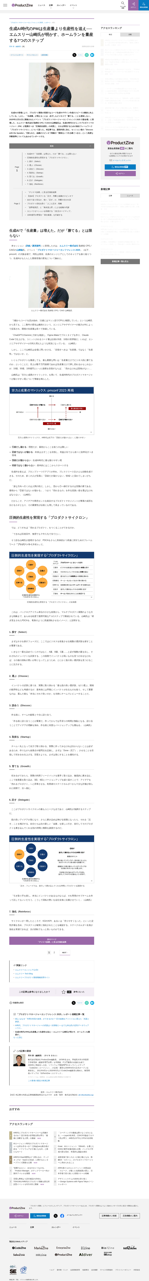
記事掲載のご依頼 (109, 1216)
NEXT (65, 952)
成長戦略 (44, 55)
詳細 (28, 246)
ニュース (41, 5)
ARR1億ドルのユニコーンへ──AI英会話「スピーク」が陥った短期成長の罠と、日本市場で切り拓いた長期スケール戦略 (75, 1170)
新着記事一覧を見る (120, 261)
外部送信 (137, 1270)
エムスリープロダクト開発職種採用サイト (32, 977)
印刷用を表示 (16, 1003)
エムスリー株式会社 (68, 246)
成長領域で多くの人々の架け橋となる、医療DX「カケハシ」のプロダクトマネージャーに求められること (75, 1160)
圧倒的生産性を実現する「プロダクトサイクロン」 (48, 158)
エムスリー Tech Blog (24, 974)
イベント (73, 5)
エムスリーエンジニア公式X (26, 970)
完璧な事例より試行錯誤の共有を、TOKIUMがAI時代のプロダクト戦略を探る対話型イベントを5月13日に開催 (31, 1181)
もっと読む (17, 1037)
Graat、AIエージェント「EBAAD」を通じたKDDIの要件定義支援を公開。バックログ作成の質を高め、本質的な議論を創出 (76, 1149)
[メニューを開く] (5, 5)
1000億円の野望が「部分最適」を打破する (44, 215)
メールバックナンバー (120, 160)
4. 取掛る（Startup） (35, 173)
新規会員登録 (119, 167)
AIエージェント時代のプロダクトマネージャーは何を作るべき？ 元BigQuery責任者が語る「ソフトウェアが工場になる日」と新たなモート (122, 52)
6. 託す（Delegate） (35, 180)
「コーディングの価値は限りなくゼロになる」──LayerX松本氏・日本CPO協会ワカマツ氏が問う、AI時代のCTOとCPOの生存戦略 (122, 91)
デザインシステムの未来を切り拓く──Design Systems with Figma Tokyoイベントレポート (76, 1181)
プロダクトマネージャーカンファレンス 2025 (58, 250)
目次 (71, 146)
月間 (130, 35)
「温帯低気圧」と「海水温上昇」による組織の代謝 (48, 207)
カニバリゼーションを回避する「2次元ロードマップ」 (49, 211)
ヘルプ (51, 1270)
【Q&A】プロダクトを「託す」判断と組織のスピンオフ (50, 196)
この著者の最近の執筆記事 (39, 1081)
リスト (80, 55)
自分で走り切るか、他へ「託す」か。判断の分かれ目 (49, 200)
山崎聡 (19, 250)
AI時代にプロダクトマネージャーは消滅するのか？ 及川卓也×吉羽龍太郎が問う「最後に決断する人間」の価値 (30, 1135)
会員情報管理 (75, 1270)
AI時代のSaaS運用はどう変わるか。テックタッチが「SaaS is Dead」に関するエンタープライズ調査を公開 (31, 1160)
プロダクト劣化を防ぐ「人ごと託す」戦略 (44, 204)
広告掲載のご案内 (130, 1216)
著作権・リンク (62, 1270)
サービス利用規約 (106, 1270)
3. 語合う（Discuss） (36, 169)
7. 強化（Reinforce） (35, 184)
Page (17, 204)
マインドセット (32, 55)
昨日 (110, 35)
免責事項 (85, 1270)
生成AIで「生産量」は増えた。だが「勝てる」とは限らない (51, 154)
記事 (51, 5)
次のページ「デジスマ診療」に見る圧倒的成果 (51, 940)
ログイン (120, 173)
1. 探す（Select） (34, 161)
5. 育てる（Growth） (35, 176)
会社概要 (94, 1270)
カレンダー (61, 5)
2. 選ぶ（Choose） (35, 165)
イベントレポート (17, 55)
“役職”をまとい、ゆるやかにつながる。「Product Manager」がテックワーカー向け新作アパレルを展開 (31, 1170)
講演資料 (36, 246)
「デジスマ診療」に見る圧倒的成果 (41, 192)
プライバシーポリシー (123, 1270)
